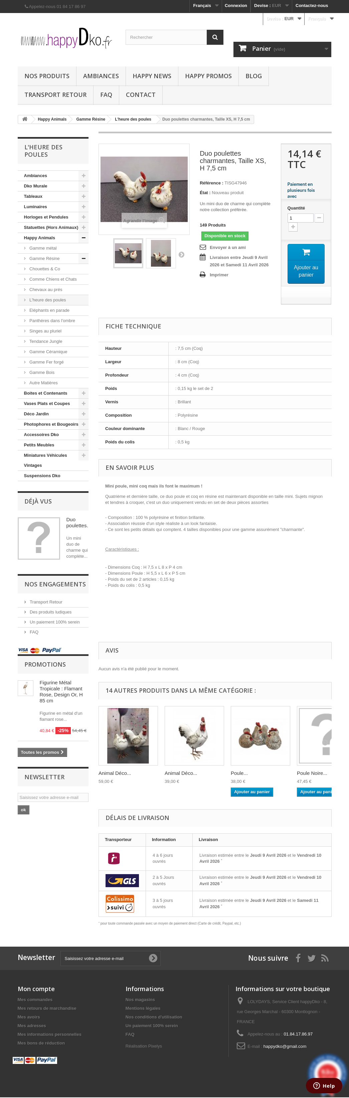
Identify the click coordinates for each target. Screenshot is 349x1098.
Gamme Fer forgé (46, 362)
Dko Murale (35, 185)
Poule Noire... (312, 773)
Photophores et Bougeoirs (51, 424)
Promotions (45, 664)
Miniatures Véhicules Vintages (45, 460)
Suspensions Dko (42, 475)
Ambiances (101, 76)
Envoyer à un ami (228, 247)
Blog (253, 76)
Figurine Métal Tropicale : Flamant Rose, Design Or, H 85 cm (61, 691)
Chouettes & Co (44, 268)
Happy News (152, 76)
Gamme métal (42, 248)
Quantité (296, 208)
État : (205, 192)
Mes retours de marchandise (47, 1008)
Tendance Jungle (45, 341)
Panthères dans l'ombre (51, 320)
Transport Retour (55, 95)
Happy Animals (39, 237)
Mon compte (36, 989)
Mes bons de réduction (41, 1043)
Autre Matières (43, 382)
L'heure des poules (47, 299)
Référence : (211, 182)
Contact (141, 95)
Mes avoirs (29, 1017)
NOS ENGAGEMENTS (55, 584)
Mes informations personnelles (49, 1035)
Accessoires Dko (41, 434)
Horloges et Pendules (46, 217)
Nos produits (46, 76)
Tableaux (33, 196)
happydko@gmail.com (285, 1047)
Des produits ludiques (50, 611)
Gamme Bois (41, 372)
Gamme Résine (44, 258)
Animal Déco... (115, 773)
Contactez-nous (312, 5)
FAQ (106, 95)
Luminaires (35, 206)
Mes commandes (35, 1000)
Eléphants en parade (49, 310)
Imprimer (219, 274)
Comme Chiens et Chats (52, 279)
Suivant (181, 254)
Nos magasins (140, 1000)
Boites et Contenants (45, 393)
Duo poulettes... (78, 522)
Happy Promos (208, 76)
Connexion (236, 5)
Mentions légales (143, 1008)
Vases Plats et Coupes (47, 403)
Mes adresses (32, 1026)
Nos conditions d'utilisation (154, 1017)
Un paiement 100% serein (54, 622)
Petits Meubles (39, 444)
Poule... (239, 773)
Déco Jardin (36, 413)
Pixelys (155, 1046)
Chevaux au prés (45, 289)
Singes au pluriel (45, 330)
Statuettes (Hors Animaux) (51, 227)
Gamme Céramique (47, 351)
